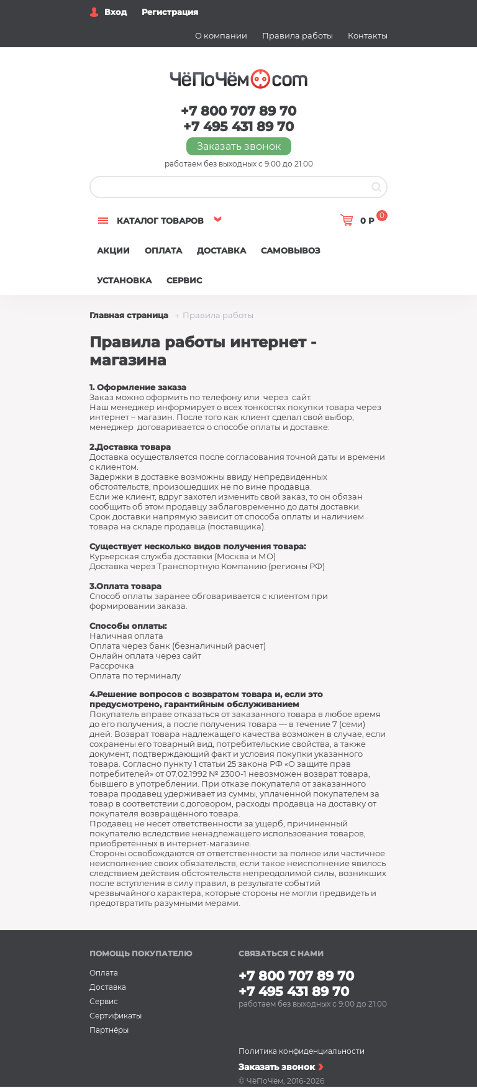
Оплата (163, 250)
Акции (113, 250)
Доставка (221, 250)
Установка (124, 280)
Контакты (368, 35)
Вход (115, 12)
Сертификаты (115, 1015)
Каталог (160, 221)
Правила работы (297, 35)
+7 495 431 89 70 (238, 126)
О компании (221, 35)
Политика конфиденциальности (301, 1051)
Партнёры (109, 1030)
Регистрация (170, 12)
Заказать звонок (239, 146)
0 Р (374, 218)
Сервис (184, 280)
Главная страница (130, 315)
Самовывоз (290, 250)
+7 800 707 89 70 (238, 111)
